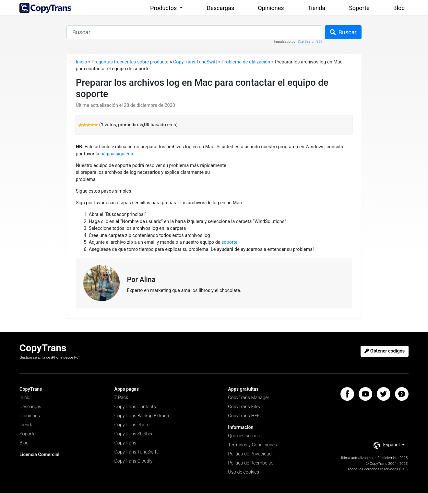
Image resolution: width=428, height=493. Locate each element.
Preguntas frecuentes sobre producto (130, 62)
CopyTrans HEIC (244, 416)
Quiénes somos (244, 436)
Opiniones (271, 8)
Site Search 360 (310, 41)
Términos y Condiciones (252, 445)
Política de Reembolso (250, 463)
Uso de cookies (243, 472)
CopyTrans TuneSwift (195, 62)
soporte (229, 242)
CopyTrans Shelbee (134, 434)
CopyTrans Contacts (135, 406)
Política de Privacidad (250, 454)
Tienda (317, 8)
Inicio (81, 62)
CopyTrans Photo (132, 425)
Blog (399, 8)
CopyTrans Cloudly (133, 461)
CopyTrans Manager (248, 397)
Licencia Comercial (39, 454)
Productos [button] (164, 8)
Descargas (220, 8)
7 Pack (121, 397)
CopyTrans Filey (244, 406)
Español (387, 445)
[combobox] (194, 32)
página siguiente (118, 154)
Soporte (359, 8)
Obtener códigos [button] (384, 351)
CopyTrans (125, 443)
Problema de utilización (245, 62)
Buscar (343, 32)
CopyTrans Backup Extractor (143, 416)
